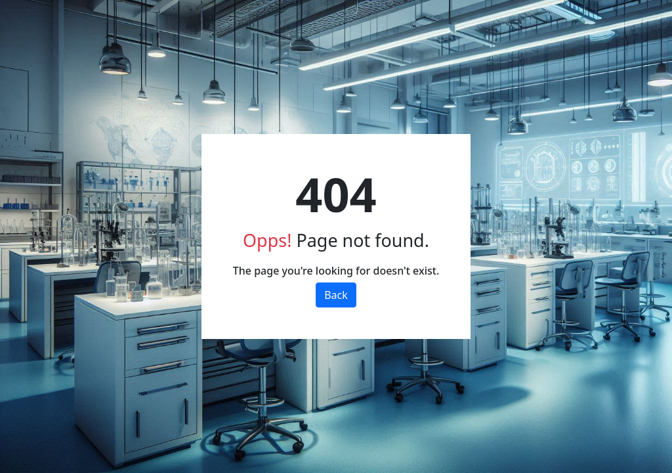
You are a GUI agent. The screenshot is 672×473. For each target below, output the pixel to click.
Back (336, 295)
